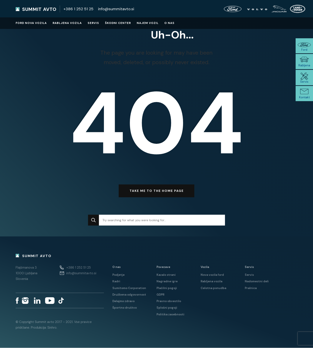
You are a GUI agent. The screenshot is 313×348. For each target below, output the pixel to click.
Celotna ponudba (213, 288)
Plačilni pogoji (166, 288)
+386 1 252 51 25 (78, 9)
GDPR (160, 294)
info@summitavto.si (116, 9)
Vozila (205, 267)
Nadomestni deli (257, 281)
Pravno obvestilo (168, 301)
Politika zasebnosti (170, 314)
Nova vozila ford (212, 275)
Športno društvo (124, 308)
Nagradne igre (167, 281)
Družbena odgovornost (129, 294)
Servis (93, 23)
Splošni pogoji (166, 308)
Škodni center (118, 23)
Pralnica (251, 288)
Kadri (116, 281)
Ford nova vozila (31, 23)
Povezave (163, 267)
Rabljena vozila (67, 23)
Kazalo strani (166, 275)
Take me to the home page (157, 191)
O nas (169, 23)
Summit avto (39, 9)
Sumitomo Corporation (129, 288)
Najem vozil (147, 23)
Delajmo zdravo (123, 301)
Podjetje (118, 275)
